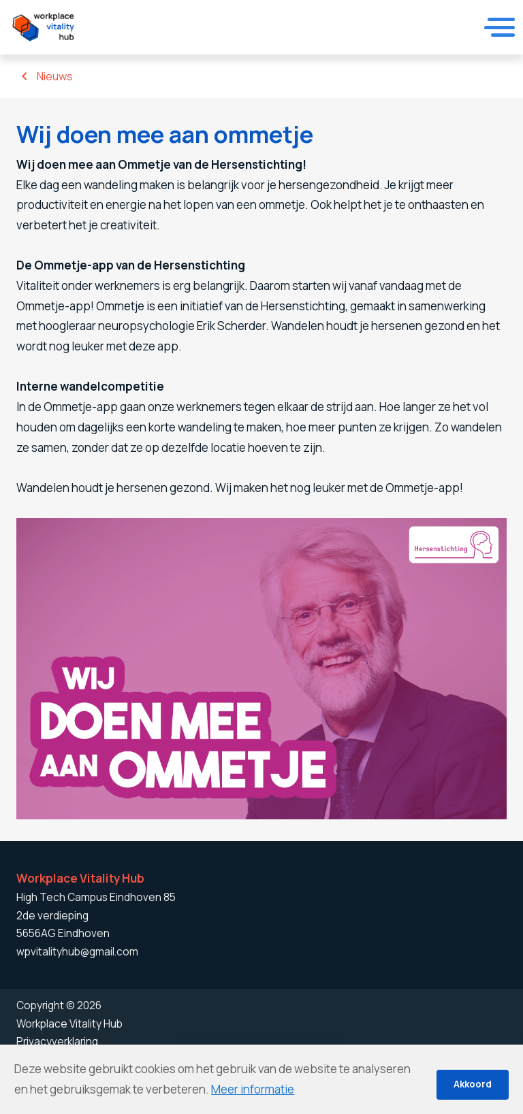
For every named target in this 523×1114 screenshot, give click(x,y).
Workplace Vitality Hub (69, 1024)
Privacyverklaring (57, 1041)
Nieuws (55, 76)
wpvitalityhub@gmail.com (77, 952)
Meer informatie (252, 1089)
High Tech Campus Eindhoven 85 (96, 897)
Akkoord (473, 1084)
